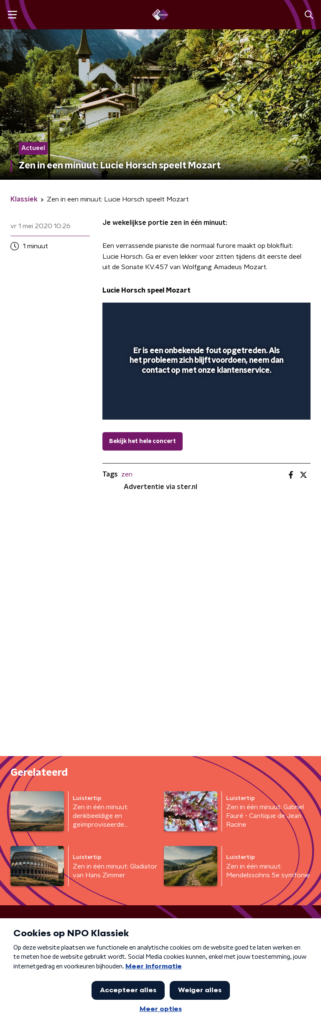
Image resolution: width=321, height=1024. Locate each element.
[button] (12, 15)
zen (126, 474)
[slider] (205, 404)
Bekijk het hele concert (142, 441)
